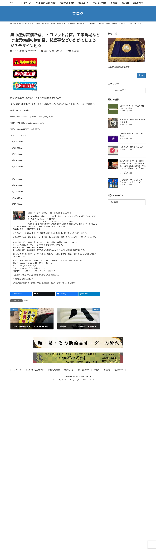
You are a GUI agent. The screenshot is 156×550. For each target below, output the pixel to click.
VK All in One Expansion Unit (93, 380)
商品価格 (107, 370)
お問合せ (97, 370)
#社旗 (19, 283)
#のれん (59, 283)
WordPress (65, 380)
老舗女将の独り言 (54, 370)
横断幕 (26, 300)
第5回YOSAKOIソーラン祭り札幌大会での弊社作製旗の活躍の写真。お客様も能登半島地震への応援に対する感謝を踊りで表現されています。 (133, 166)
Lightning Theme (77, 380)
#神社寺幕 (39, 283)
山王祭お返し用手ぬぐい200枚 (131, 147)
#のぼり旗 (25, 283)
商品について (118, 370)
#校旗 (15, 283)
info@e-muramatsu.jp (28, 266)
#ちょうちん (66, 283)
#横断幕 (52, 283)
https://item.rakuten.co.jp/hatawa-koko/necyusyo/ (31, 116)
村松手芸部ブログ (83, 370)
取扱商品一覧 (68, 370)
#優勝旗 (32, 283)
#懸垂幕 (46, 283)
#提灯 (73, 283)
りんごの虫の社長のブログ (35, 370)
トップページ (17, 370)
